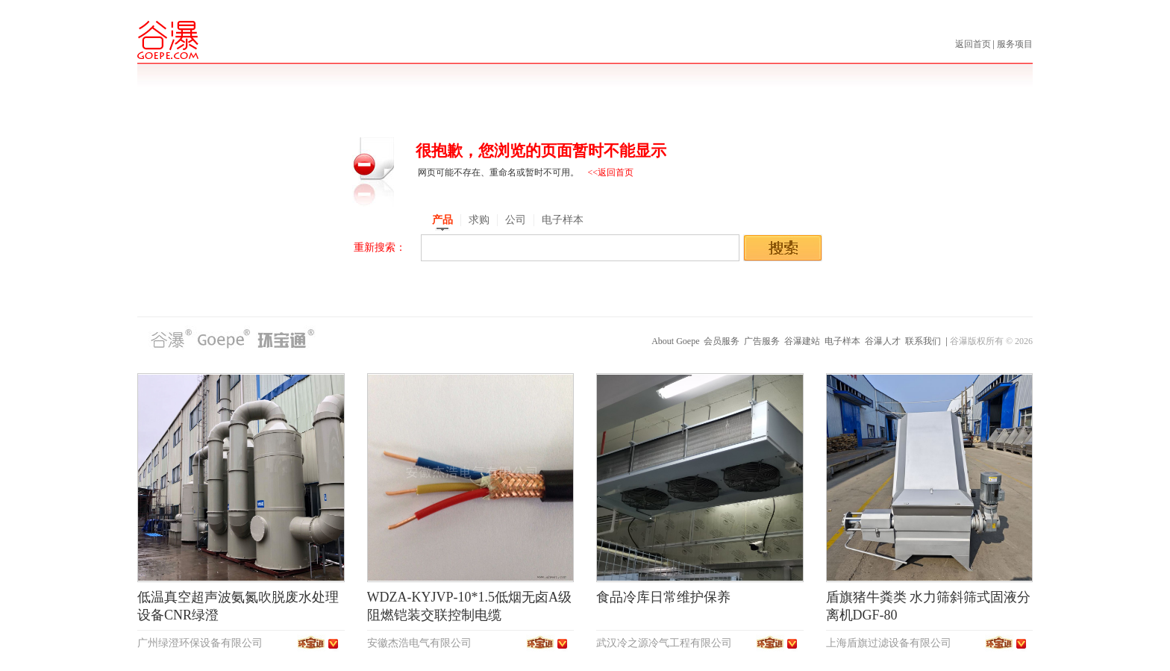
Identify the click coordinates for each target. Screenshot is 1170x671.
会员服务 (721, 341)
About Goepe (675, 341)
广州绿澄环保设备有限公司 (200, 643)
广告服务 (762, 341)
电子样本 (842, 341)
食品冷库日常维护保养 (663, 597)
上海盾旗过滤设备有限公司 (888, 643)
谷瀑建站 (802, 341)
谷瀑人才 (883, 341)
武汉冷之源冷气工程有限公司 (664, 643)
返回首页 (974, 44)
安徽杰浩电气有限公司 (419, 643)
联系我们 (923, 341)
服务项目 (1015, 44)
